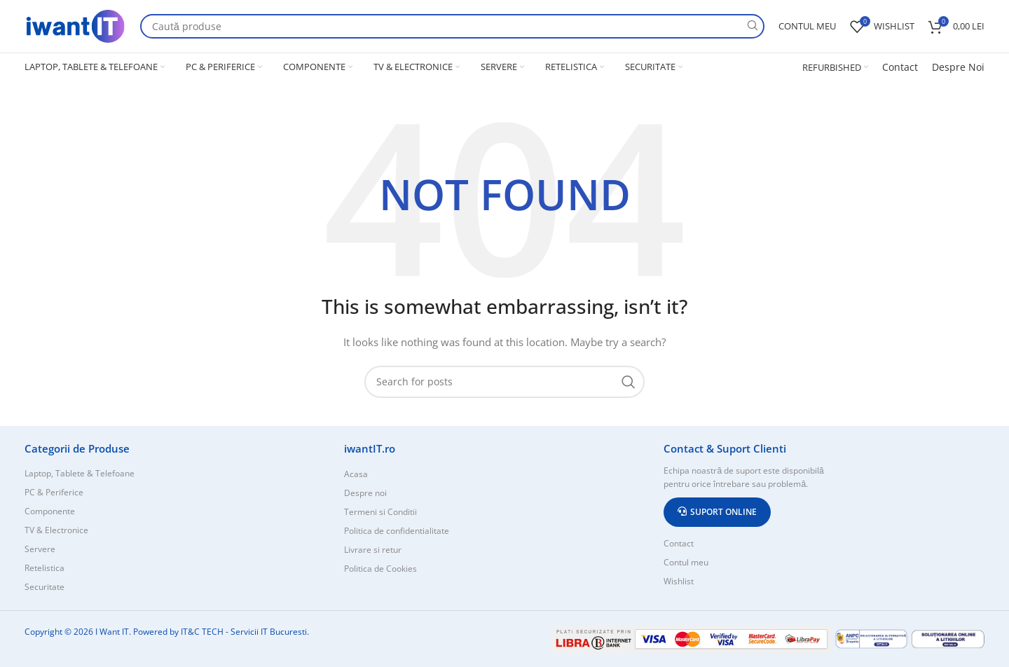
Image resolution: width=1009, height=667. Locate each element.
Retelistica (44, 568)
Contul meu (686, 562)
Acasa (356, 474)
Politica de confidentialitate (396, 531)
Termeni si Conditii (380, 512)
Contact (900, 67)
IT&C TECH (202, 632)
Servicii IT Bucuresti (269, 632)
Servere (40, 549)
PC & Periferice (54, 492)
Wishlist (679, 581)
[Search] (452, 26)
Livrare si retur (372, 550)
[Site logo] (75, 25)
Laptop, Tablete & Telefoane (80, 473)
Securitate (44, 587)
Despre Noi (958, 67)
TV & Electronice (56, 530)
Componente (50, 511)
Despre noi (365, 493)
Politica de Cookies (380, 569)
